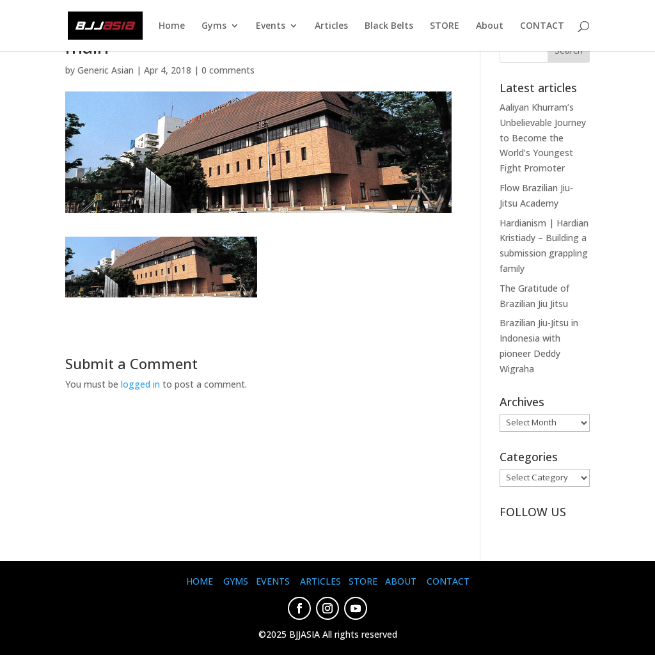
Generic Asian (105, 70)
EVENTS (273, 581)
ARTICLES (320, 581)
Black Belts (389, 26)
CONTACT (542, 26)
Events (270, 26)
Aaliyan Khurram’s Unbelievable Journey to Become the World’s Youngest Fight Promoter (543, 137)
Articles (331, 26)
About (489, 26)
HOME (199, 581)
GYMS (235, 581)
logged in (140, 384)
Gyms (213, 26)
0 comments (228, 70)
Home (172, 26)
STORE (444, 26)
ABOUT (400, 581)
